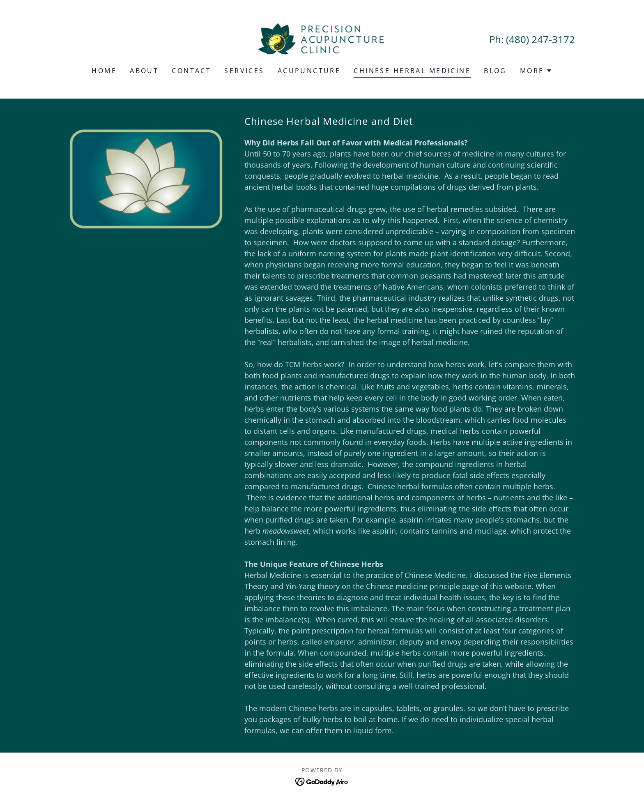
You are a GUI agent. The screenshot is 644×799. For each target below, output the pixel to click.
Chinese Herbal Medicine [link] (412, 70)
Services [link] (244, 70)
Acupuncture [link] (309, 70)
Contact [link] (191, 70)
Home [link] (104, 70)
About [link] (144, 70)
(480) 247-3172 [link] (540, 39)
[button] (536, 71)
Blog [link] (495, 70)
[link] (322, 39)
